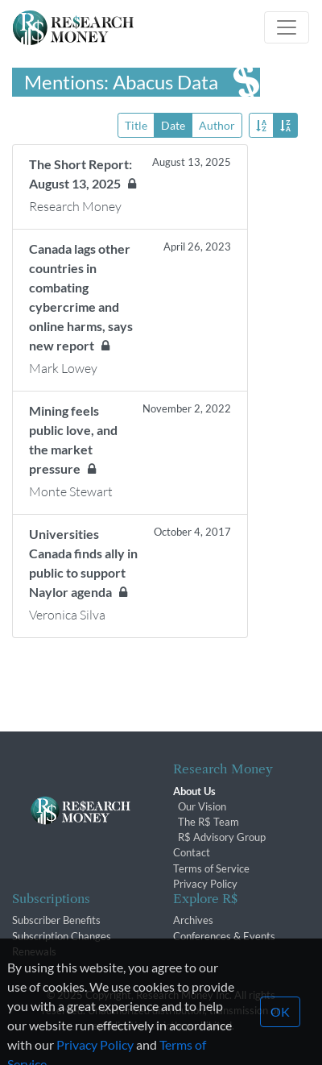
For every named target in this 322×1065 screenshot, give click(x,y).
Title (136, 124)
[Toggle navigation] (286, 27)
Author (217, 124)
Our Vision (202, 806)
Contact (191, 852)
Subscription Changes (61, 936)
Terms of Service (211, 868)
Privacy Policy (205, 883)
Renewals (34, 951)
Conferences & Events (224, 936)
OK (280, 1030)
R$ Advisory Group (222, 837)
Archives (193, 920)
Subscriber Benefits (56, 920)
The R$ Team (208, 821)
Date (173, 124)
